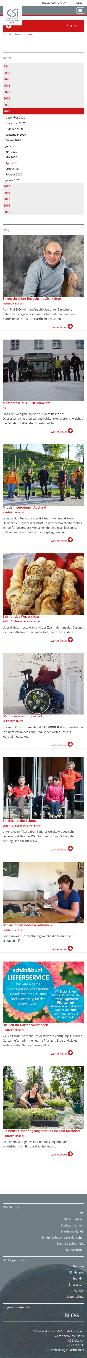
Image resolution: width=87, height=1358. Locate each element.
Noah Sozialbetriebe (70, 1244)
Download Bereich (54, 3)
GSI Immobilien (74, 1219)
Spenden (78, 1278)
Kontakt (79, 1291)
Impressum (76, 1284)
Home (7, 34)
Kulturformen (75, 1250)
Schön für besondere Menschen (62, 1237)
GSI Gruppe (76, 1272)
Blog (71, 1315)
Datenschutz (75, 1297)
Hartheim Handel (72, 1231)
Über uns (78, 1266)
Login (78, 3)
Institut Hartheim (72, 1225)
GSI (82, 1213)
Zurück (72, 25)
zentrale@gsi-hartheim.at (67, 1350)
